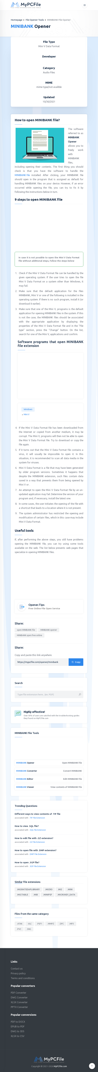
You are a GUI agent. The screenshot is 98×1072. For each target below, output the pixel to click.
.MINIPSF (47, 894)
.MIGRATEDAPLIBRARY (28, 889)
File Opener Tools (35, 20)
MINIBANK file (22, 175)
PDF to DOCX (18, 1021)
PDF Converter (18, 992)
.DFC (61, 923)
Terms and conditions (23, 978)
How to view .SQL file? (27, 826)
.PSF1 (39, 923)
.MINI (70, 889)
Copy (75, 662)
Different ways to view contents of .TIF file (37, 814)
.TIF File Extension (37, 818)
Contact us (17, 968)
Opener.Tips (36, 604)
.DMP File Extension (37, 854)
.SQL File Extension (37, 830)
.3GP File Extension (37, 866)
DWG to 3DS (17, 1031)
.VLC (30, 923)
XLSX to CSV (17, 1036)
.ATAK (19, 923)
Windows (28, 409)
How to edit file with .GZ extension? (34, 838)
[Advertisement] (49, 227)
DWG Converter (19, 997)
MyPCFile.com (60, 1066)
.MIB (35, 894)
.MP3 (71, 923)
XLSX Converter (19, 1002)
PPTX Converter (19, 1007)
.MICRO (48, 889)
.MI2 (60, 889)
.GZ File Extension (37, 842)
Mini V (26, 414)
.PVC (19, 929)
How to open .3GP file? (27, 862)
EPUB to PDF (17, 1026)
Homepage (16, 20)
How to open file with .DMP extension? (35, 850)
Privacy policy (18, 973)
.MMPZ (51, 923)
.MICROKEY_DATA (66, 894)
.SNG (29, 929)
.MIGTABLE (22, 894)
